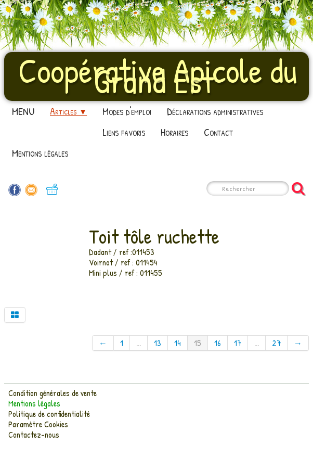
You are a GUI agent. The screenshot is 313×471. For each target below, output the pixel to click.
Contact (218, 132)
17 (237, 343)
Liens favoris (123, 132)
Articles (68, 111)
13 (157, 343)
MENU (23, 111)
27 (276, 343)
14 (177, 343)
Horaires (174, 132)
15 (197, 343)
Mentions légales (40, 153)
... (138, 343)
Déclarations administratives (215, 111)
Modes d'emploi (126, 111)
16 (217, 343)
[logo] (156, 75)
